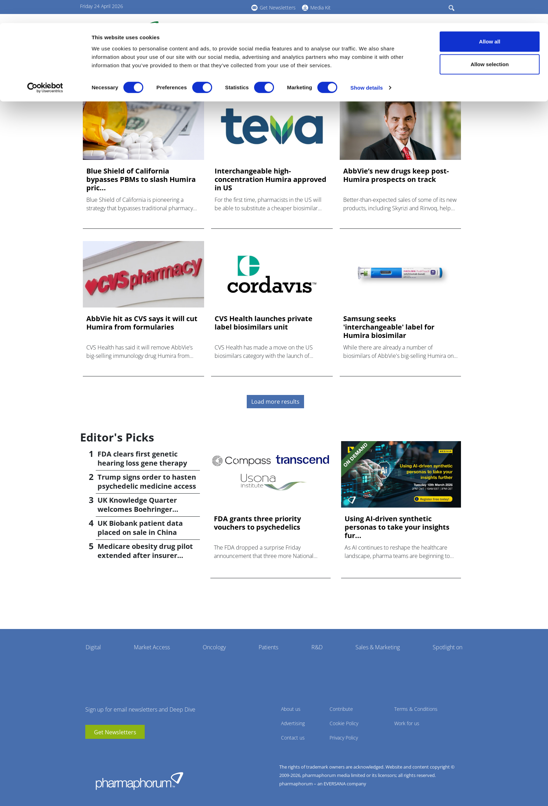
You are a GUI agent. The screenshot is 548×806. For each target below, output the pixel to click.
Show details (367, 65)
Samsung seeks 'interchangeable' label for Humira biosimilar (388, 327)
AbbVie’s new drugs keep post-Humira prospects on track (396, 175)
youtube (90, 749)
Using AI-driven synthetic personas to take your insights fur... (397, 527)
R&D (317, 647)
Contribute (341, 709)
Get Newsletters (115, 732)
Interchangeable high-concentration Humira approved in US (270, 179)
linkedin (101, 749)
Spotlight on (447, 647)
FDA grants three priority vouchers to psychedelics (257, 523)
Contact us (293, 737)
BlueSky (111, 749)
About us (291, 709)
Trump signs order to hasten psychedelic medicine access (147, 481)
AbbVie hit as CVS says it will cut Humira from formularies (141, 322)
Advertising (293, 723)
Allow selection (489, 41)
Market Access (152, 647)
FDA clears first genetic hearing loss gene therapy (142, 458)
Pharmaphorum (139, 781)
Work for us (406, 723)
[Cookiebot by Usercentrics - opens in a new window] (45, 65)
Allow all (489, 18)
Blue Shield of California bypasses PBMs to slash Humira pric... (141, 179)
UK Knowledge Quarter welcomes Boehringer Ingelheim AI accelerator (140, 509)
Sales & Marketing (377, 647)
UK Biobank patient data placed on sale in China (140, 527)
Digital (93, 647)
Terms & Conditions (416, 709)
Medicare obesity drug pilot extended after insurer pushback (145, 555)
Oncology (214, 647)
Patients (268, 647)
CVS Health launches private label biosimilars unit (263, 322)
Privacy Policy (344, 737)
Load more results (275, 401)
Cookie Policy (344, 723)
